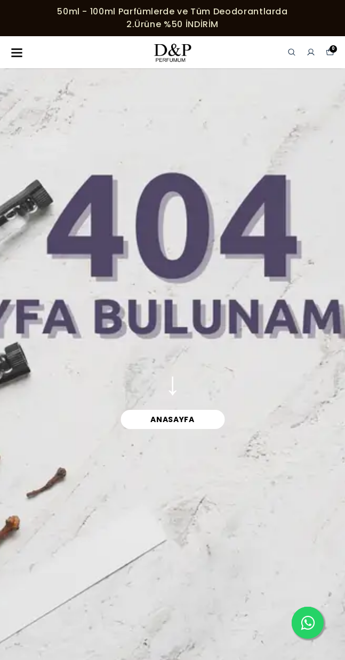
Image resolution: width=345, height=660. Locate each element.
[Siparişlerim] (311, 52)
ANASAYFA (172, 419)
